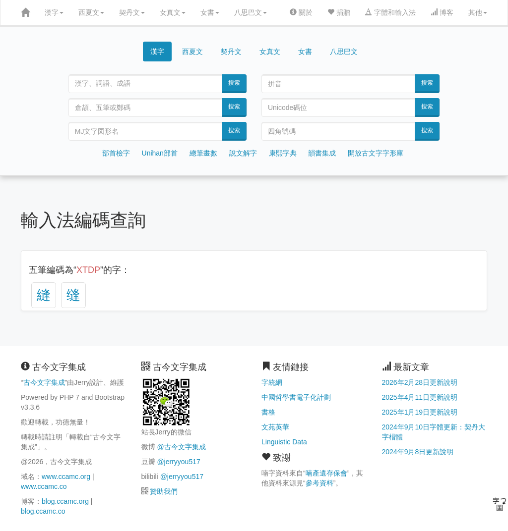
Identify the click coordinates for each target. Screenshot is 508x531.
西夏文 (91, 12)
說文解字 (243, 153)
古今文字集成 (44, 382)
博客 (442, 12)
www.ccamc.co (44, 486)
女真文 (173, 12)
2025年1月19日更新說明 (420, 412)
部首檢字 (116, 153)
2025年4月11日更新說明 (420, 397)
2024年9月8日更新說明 (418, 452)
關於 (301, 12)
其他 (477, 12)
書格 (268, 412)
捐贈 (338, 12)
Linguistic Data (284, 442)
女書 (209, 12)
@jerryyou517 (178, 462)
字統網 (271, 382)
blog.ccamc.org (65, 501)
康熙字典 (283, 153)
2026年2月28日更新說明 (420, 382)
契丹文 (132, 12)
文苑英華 (275, 427)
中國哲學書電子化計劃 (296, 397)
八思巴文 (250, 12)
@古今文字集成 (181, 447)
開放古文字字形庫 (375, 153)
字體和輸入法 (390, 12)
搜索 (234, 82)
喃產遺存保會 (326, 473)
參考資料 (319, 483)
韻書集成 (322, 153)
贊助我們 (164, 491)
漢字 (54, 12)
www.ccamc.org (66, 476)
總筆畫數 (203, 153)
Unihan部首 (160, 153)
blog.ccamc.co (43, 511)
